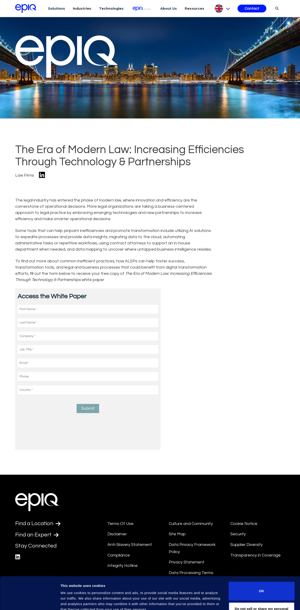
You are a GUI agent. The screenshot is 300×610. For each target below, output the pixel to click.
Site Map (177, 534)
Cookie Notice (243, 523)
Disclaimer (117, 534)
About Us (168, 8)
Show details (71, 601)
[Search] (276, 8)
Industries (82, 8)
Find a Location (38, 524)
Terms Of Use (120, 523)
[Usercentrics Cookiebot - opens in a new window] (30, 601)
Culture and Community (191, 523)
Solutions (56, 8)
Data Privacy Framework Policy (192, 548)
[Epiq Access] (142, 8)
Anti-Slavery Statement (129, 544)
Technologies (111, 8)
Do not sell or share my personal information (261, 590)
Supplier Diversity (246, 544)
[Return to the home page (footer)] (25, 8)
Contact (252, 8)
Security (238, 534)
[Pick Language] (222, 8)
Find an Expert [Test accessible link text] (37, 535)
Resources (194, 8)
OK (261, 570)
